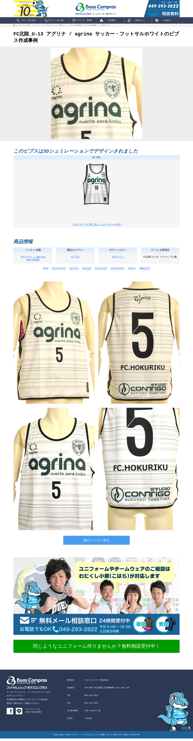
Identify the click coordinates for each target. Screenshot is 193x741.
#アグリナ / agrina (33, 259)
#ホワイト (117, 259)
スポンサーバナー (119, 271)
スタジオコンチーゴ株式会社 (96, 682)
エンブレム (73, 271)
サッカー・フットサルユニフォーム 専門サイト (50, 26)
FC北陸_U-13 (105, 26)
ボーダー (135, 271)
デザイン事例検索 (76, 26)
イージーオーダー (56, 271)
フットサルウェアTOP (22, 26)
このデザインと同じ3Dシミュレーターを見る (96, 225)
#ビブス (75, 259)
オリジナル (86, 271)
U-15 (43, 271)
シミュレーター (101, 271)
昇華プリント (148, 271)
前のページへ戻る (96, 543)
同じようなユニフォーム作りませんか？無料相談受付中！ (96, 649)
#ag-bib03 (32, 262)
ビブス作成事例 (91, 26)
